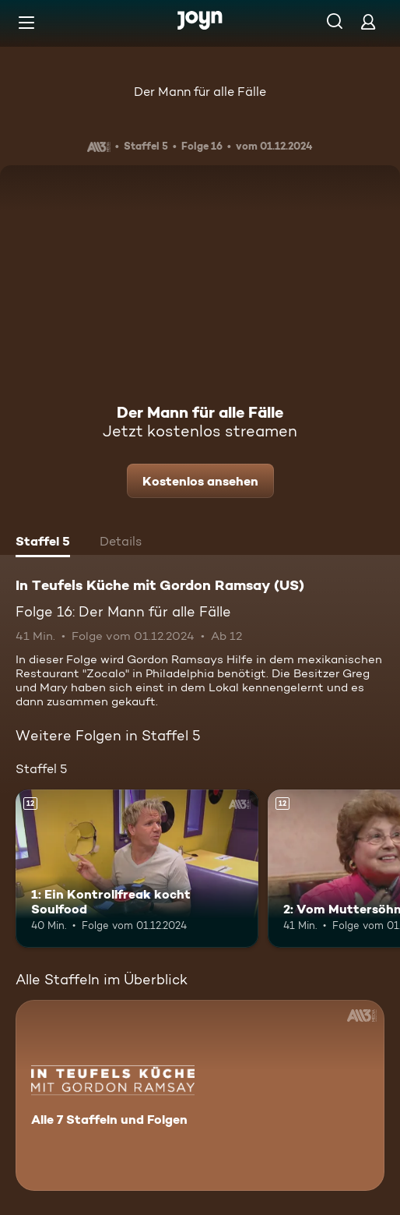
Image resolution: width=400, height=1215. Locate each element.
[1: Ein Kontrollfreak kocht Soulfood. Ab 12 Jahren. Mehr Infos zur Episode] (137, 868)
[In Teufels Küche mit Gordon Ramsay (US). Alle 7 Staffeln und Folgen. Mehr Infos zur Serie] (200, 1095)
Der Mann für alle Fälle (200, 91)
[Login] (368, 21)
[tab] (42, 543)
